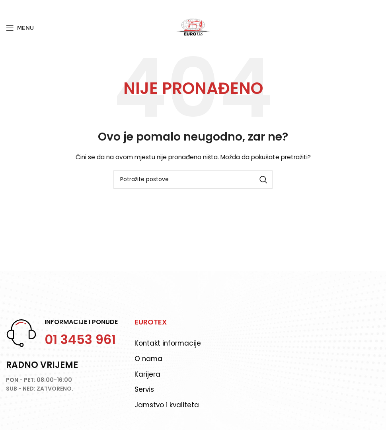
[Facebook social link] (10, 8)
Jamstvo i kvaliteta (167, 405)
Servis (144, 390)
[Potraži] (193, 179)
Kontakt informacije (168, 343)
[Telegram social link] (50, 8)
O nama (149, 359)
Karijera (147, 374)
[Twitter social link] (19, 8)
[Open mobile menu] (20, 28)
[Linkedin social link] (40, 8)
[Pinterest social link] (30, 8)
